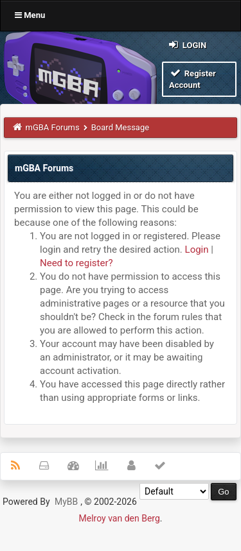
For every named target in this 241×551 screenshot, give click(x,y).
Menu (30, 15)
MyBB (66, 501)
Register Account (192, 78)
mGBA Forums (53, 127)
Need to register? (76, 263)
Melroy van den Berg (119, 518)
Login (186, 44)
